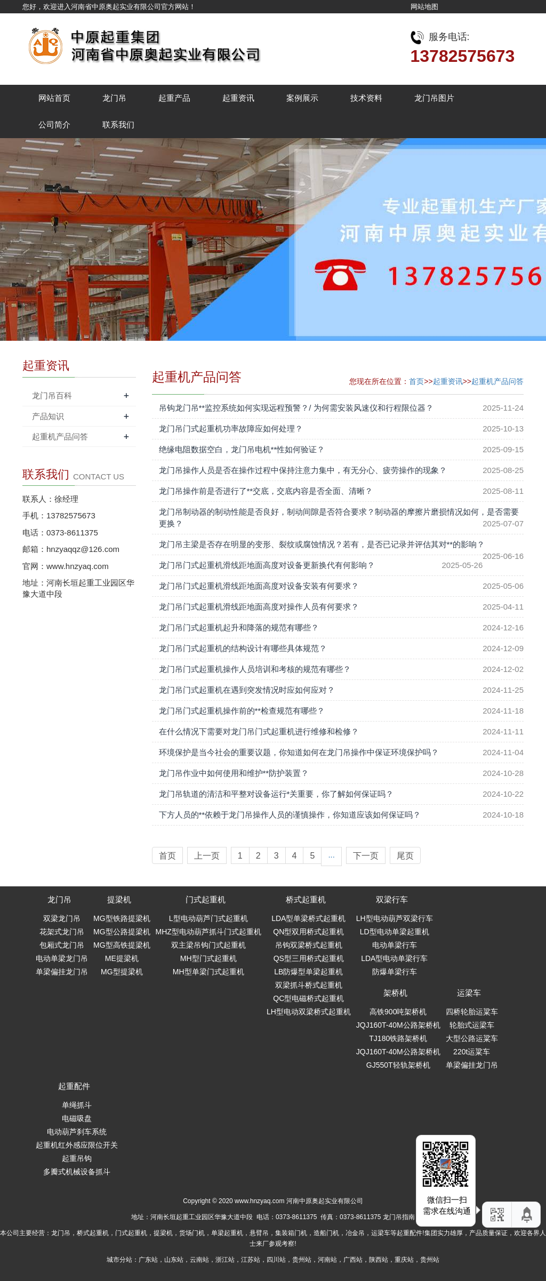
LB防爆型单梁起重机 (308, 971)
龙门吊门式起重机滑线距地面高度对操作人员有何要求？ (259, 606)
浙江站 (225, 1259)
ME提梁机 (122, 958)
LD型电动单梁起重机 (394, 931)
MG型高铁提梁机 (121, 945)
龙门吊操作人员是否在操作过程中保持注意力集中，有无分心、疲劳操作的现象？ (303, 470)
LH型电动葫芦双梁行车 (394, 918)
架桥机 (395, 992)
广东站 (148, 1259)
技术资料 (366, 97)
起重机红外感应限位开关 (77, 1145)
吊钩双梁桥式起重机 (308, 945)
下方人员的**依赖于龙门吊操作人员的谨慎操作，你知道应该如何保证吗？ (290, 814)
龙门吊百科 (52, 395)
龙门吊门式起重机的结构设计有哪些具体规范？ (243, 648)
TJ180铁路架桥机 (398, 1038)
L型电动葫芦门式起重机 (208, 918)
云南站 (199, 1259)
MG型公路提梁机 (121, 931)
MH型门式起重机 (208, 958)
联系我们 (118, 124)
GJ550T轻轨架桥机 (398, 1065)
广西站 (353, 1259)
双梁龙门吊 (62, 918)
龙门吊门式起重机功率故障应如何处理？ (231, 428)
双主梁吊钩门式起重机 (208, 945)
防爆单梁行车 (394, 971)
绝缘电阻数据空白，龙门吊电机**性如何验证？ (242, 449)
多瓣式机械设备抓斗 (76, 1171)
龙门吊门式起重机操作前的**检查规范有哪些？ (242, 710)
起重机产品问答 (497, 381)
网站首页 (54, 97)
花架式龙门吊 (61, 931)
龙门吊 (114, 97)
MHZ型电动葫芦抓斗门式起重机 (208, 931)
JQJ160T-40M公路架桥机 (398, 1025)
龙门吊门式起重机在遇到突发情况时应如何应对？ (247, 689)
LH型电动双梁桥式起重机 (309, 1011)
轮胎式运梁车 (471, 1025)
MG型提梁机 (122, 971)
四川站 (276, 1259)
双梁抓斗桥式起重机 (308, 985)
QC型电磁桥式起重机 (308, 998)
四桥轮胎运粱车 (472, 1011)
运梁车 (469, 992)
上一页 (207, 855)
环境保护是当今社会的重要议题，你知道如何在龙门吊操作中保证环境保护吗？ (299, 752)
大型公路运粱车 (472, 1038)
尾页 (405, 855)
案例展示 (302, 97)
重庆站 (404, 1259)
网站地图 (424, 7)
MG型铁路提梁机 (121, 918)
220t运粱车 (471, 1051)
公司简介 (54, 124)
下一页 (366, 855)
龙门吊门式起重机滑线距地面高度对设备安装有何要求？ (259, 585)
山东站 (173, 1259)
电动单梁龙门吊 (62, 958)
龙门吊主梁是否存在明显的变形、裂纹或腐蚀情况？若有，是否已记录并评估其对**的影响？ (322, 544)
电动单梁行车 (394, 945)
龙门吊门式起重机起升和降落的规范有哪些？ (239, 627)
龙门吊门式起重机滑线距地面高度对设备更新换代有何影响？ (267, 565)
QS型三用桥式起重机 (309, 958)
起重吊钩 (77, 1158)
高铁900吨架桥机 (398, 1011)
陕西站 (378, 1259)
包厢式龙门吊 (61, 945)
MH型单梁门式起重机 (208, 971)
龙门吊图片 (434, 97)
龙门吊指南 (399, 1217)
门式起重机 (206, 899)
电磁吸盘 (77, 1118)
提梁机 (119, 899)
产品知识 (48, 416)
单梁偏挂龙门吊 (62, 971)
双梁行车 (392, 899)
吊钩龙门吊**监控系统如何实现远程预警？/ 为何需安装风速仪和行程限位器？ (296, 407)
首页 (416, 381)
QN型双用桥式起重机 (308, 931)
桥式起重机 (306, 899)
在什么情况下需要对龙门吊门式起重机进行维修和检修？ (259, 731)
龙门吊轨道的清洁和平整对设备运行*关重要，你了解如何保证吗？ (276, 793)
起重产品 (174, 97)
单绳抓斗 (77, 1105)
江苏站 (250, 1259)
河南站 (327, 1259)
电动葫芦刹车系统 (77, 1131)
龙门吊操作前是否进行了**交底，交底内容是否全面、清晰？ (266, 490)
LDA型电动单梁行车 (394, 958)
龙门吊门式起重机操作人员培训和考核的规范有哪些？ (255, 669)
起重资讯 (238, 97)
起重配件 (74, 1086)
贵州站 (301, 1259)
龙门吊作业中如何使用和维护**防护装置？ (234, 773)
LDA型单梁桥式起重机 (308, 918)
